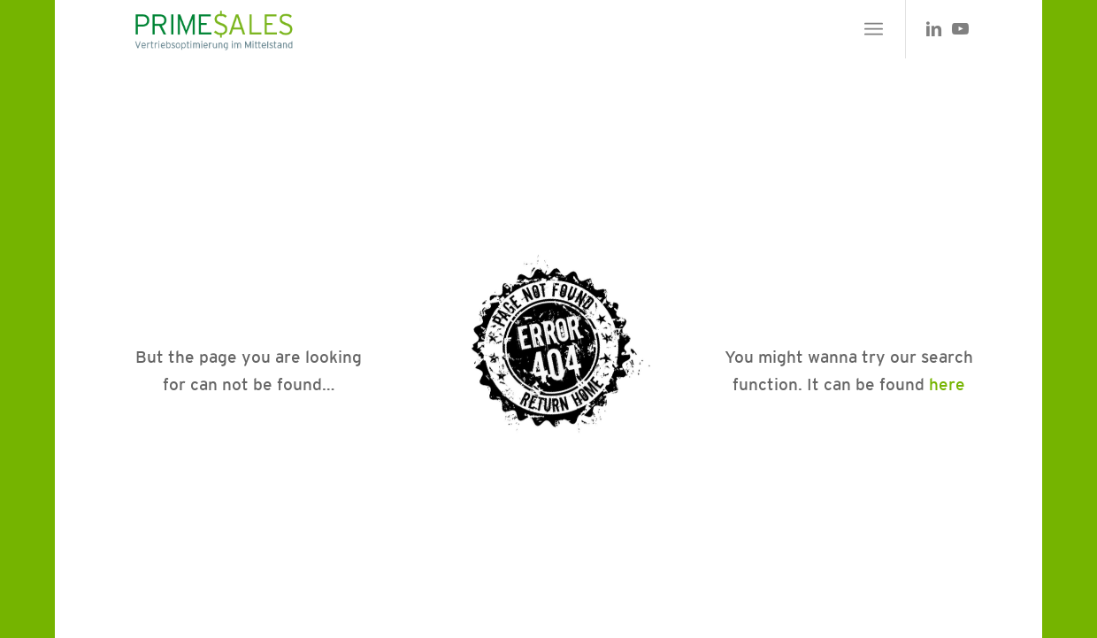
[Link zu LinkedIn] (933, 28)
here (947, 384)
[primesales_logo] (213, 29)
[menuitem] (873, 29)
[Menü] (873, 29)
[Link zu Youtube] (960, 28)
